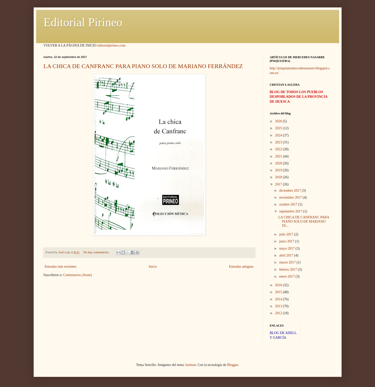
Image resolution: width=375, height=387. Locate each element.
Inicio (153, 266)
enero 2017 (287, 276)
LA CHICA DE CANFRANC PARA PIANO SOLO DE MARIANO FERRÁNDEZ (143, 66)
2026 (279, 121)
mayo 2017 (287, 248)
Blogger (232, 365)
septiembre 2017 (291, 211)
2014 (279, 299)
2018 (279, 177)
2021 (279, 156)
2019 (279, 170)
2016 (279, 285)
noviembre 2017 (291, 197)
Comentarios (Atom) (77, 275)
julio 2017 (286, 234)
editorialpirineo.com (111, 45)
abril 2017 (286, 255)
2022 (279, 149)
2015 (279, 292)
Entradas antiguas (241, 266)
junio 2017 (287, 241)
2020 (279, 163)
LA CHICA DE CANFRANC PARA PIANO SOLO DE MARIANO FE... (303, 221)
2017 (279, 184)
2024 (279, 135)
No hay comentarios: (96, 252)
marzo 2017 (288, 262)
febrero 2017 (288, 269)
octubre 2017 (288, 204)
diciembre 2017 (290, 190)
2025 (279, 128)
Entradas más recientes (60, 266)
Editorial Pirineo (83, 22)
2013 (279, 306)
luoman (190, 365)
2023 (279, 142)
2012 (279, 313)
